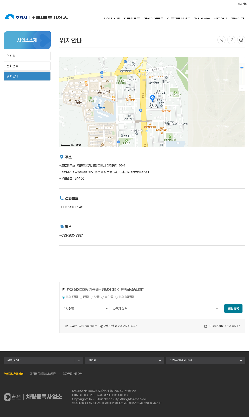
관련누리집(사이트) (181, 360)
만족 (86, 297)
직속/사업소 (14, 360)
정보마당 (240, 17)
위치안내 (12, 76)
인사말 (11, 56)
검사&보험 (205, 17)
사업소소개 (114, 17)
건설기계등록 (157, 17)
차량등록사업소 (33, 17)
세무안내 (223, 17)
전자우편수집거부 (72, 373)
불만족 (109, 297)
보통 (97, 297)
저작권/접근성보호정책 (43, 373)
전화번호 (12, 66)
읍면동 (92, 360)
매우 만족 (71, 297)
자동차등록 (135, 17)
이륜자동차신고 (182, 17)
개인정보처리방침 (14, 373)
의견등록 (233, 308)
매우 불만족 (126, 297)
